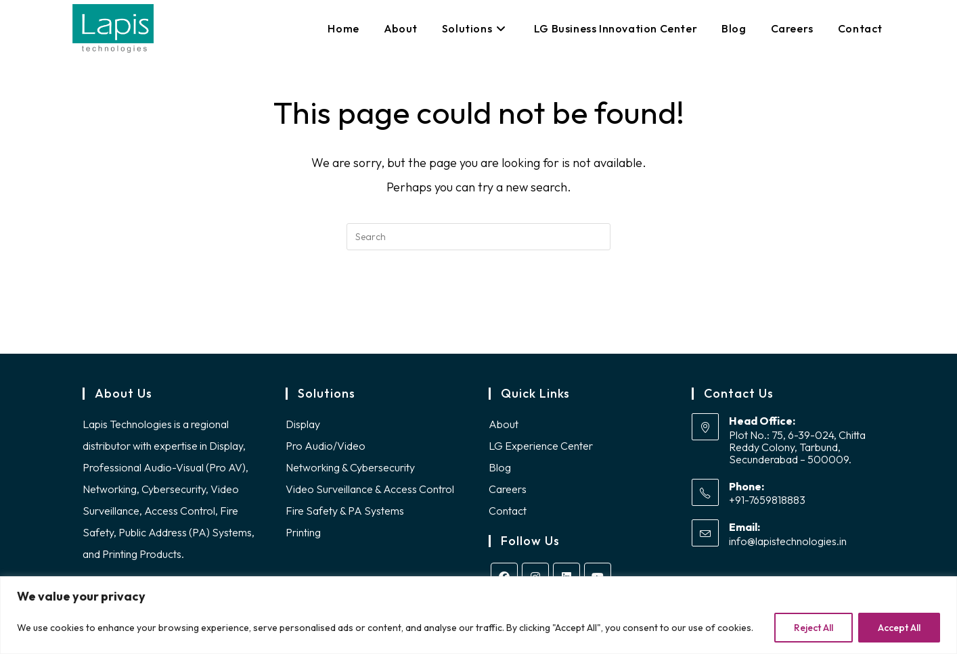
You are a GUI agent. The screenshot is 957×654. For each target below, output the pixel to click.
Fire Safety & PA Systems (345, 510)
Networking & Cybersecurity (350, 467)
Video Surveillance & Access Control (370, 489)
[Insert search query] (478, 236)
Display (303, 424)
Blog (500, 467)
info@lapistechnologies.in (788, 541)
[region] (478, 615)
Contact (508, 510)
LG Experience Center (541, 445)
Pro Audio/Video (325, 445)
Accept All (899, 628)
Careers (508, 489)
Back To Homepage (478, 305)
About (503, 424)
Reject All (813, 628)
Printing (303, 532)
